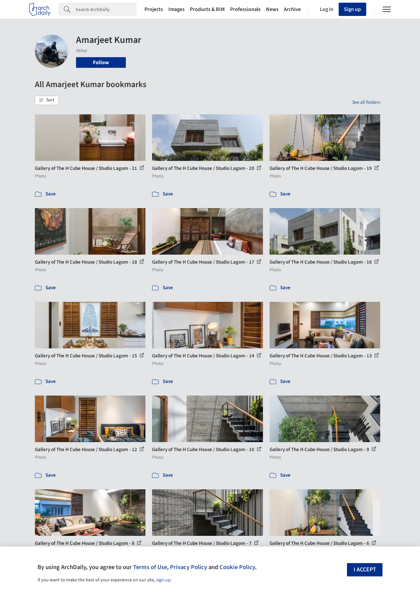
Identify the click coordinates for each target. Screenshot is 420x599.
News (272, 9)
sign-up (163, 580)
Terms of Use (150, 567)
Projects (153, 9)
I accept (365, 569)
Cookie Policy (237, 567)
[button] (47, 100)
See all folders (366, 102)
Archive (292, 9)
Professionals (245, 9)
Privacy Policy (188, 567)
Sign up (352, 9)
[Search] (106, 9)
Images (176, 9)
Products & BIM (207, 9)
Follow (101, 62)
